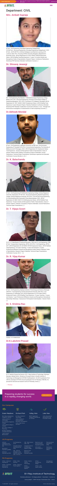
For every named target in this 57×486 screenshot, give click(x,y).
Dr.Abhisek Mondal (16, 111)
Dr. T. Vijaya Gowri (15, 208)
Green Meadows (7, 413)
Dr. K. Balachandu (15, 159)
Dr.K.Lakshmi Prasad (17, 340)
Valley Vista (33, 413)
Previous (9, 384)
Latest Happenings (5, 1)
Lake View (46, 413)
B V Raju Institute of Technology (39, 473)
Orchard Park (20, 413)
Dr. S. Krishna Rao (15, 304)
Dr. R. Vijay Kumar (15, 256)
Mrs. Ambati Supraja (17, 15)
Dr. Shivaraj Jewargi (16, 64)
